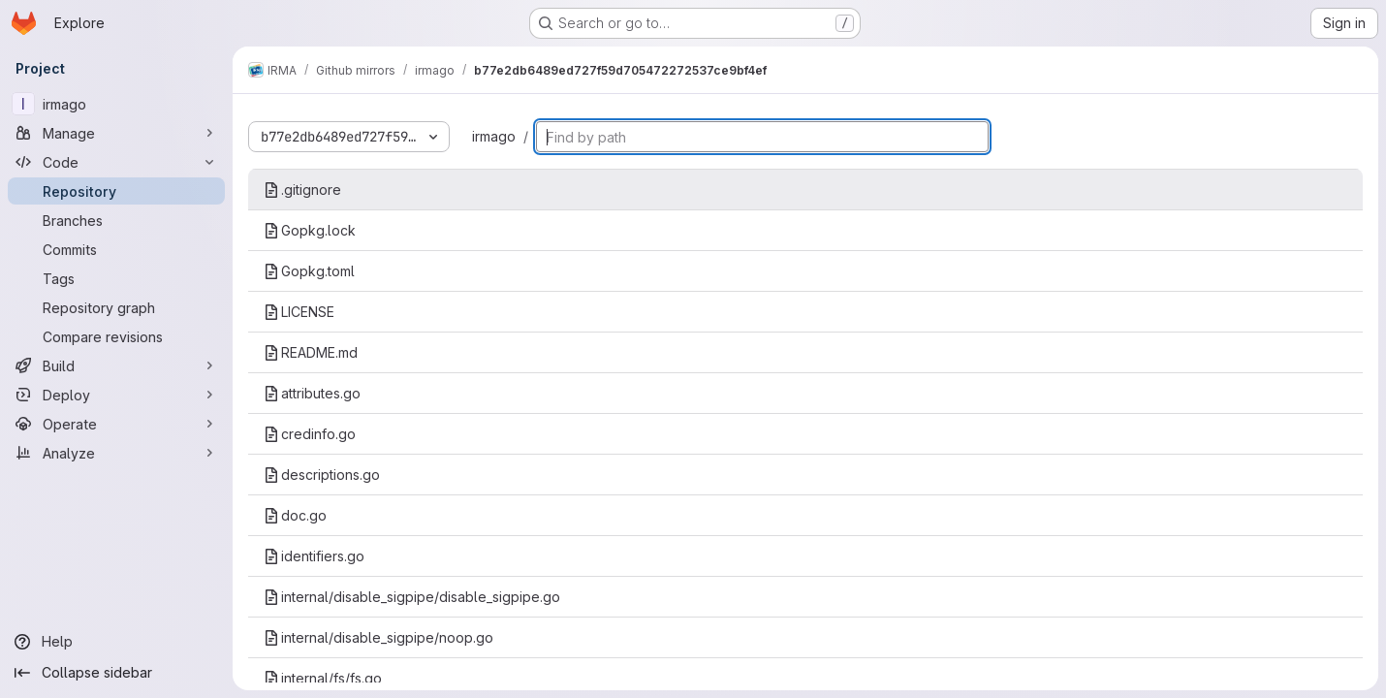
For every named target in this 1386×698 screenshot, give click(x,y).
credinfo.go (310, 434)
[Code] (116, 161)
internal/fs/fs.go (323, 678)
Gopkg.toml (309, 271)
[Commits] (116, 249)
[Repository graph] (116, 307)
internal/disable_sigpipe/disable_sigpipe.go (412, 596)
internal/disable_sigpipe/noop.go (378, 637)
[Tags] (116, 278)
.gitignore (302, 189)
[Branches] (116, 220)
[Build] (116, 365)
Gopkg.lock (310, 230)
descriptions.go (322, 474)
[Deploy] (116, 394)
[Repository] (116, 191)
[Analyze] (116, 452)
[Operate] (116, 423)
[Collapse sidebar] (116, 672)
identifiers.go (314, 556)
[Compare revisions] (116, 336)
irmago (494, 136)
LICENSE (299, 311)
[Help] (116, 641)
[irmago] (116, 103)
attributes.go (312, 393)
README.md (311, 352)
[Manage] (116, 132)
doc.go (295, 515)
